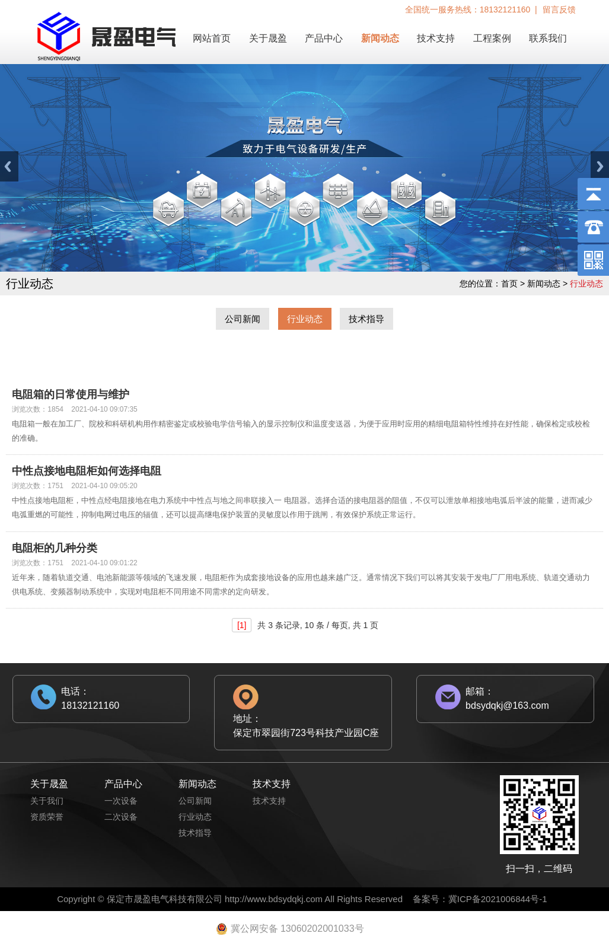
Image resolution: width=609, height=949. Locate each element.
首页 (509, 283)
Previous (9, 166)
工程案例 (492, 38)
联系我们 (548, 38)
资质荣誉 (46, 816)
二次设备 (121, 816)
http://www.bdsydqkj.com (274, 899)
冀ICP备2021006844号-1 (497, 899)
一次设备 (121, 800)
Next (600, 166)
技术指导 (366, 319)
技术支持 (436, 38)
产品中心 (324, 38)
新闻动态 (380, 38)
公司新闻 (242, 319)
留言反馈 (559, 9)
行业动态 (305, 319)
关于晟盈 (268, 38)
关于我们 (46, 800)
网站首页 (212, 38)
